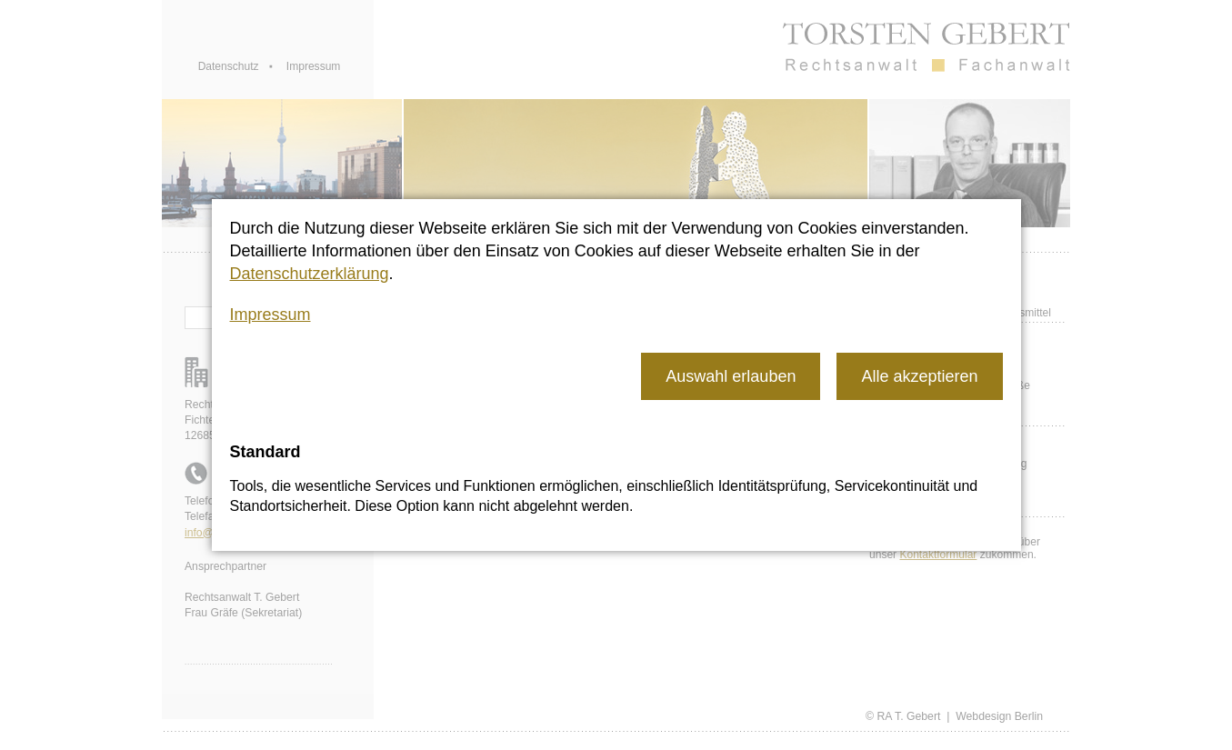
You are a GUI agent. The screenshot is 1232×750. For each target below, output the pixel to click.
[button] (730, 376)
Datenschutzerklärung (309, 274)
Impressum (270, 314)
